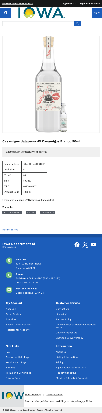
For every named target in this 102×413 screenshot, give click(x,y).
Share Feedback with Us (30, 292)
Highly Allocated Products (71, 367)
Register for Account (17, 329)
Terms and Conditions (18, 372)
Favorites (11, 319)
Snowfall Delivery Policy (69, 337)
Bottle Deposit (12, 212)
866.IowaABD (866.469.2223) (43, 278)
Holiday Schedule (66, 372)
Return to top (10, 229)
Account (11, 308)
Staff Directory (33, 394)
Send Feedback (54, 394)
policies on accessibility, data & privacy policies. (66, 401)
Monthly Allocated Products (72, 378)
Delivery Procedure (66, 332)
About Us (61, 351)
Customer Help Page (17, 357)
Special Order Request (19, 324)
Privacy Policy (14, 378)
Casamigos (48, 212)
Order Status (13, 314)
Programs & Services (89, 3)
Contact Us (62, 308)
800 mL (31, 212)
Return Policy (63, 319)
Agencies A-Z (69, 3)
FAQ (8, 351)
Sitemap (10, 367)
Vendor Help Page (16, 362)
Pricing (59, 362)
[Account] (6, 13)
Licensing (61, 314)
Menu (97, 13)
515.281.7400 (31, 282)
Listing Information (67, 357)
